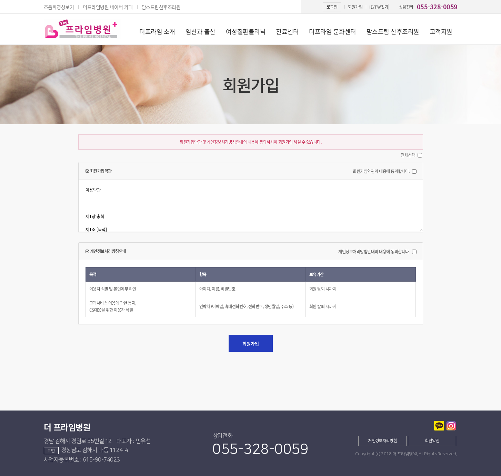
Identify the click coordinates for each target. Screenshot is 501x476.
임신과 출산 (201, 31)
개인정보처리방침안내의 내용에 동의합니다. (374, 252)
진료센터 (287, 31)
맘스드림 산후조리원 (393, 31)
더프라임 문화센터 (332, 31)
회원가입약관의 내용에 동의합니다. (381, 171)
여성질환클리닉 (246, 31)
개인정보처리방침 (382, 440)
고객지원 (441, 31)
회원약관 (432, 440)
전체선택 (408, 155)
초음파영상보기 (59, 6)
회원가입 (355, 7)
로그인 (332, 7)
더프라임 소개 (157, 31)
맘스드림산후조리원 (161, 6)
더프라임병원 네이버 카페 (108, 6)
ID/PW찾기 (378, 7)
